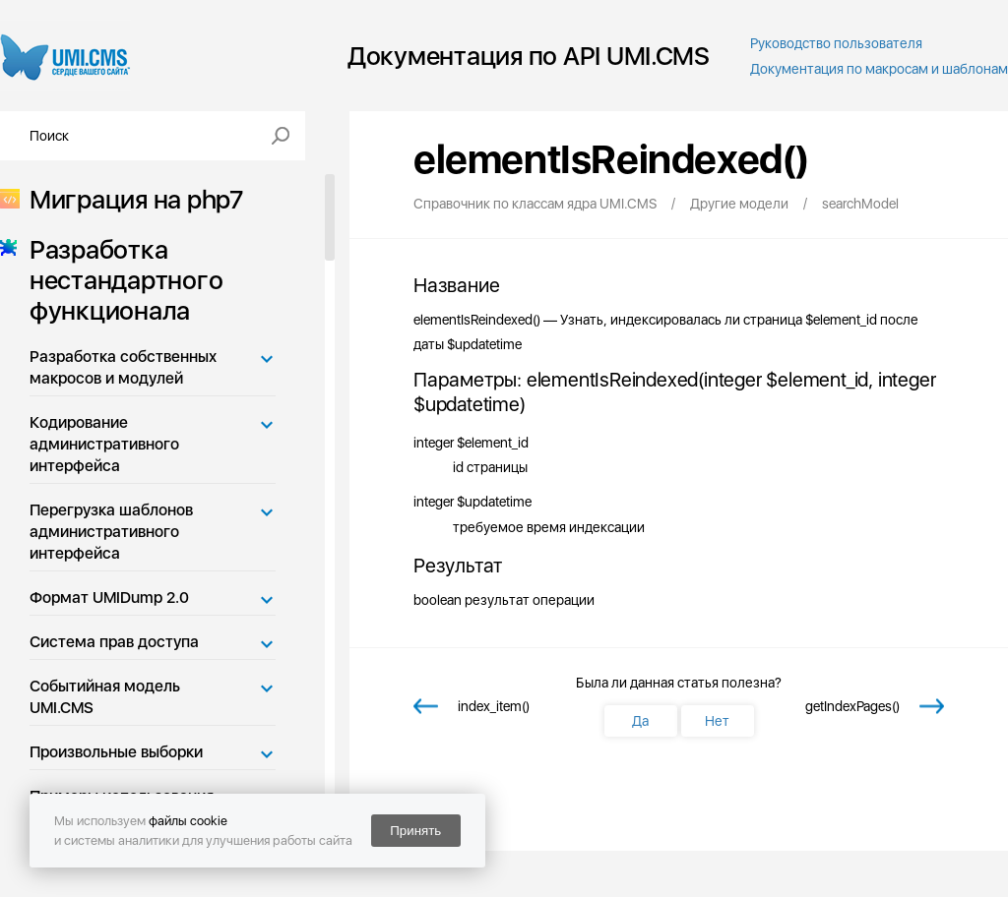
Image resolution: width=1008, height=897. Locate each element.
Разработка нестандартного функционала (120, 280)
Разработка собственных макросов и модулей (123, 367)
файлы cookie (188, 820)
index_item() (494, 706)
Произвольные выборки (116, 752)
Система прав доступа (114, 641)
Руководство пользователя (836, 43)
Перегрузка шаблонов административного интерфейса (111, 532)
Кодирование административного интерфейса (104, 444)
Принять (415, 830)
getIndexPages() (852, 706)
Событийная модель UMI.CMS (105, 697)
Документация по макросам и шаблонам (879, 69)
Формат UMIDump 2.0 (109, 597)
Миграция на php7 (130, 199)
